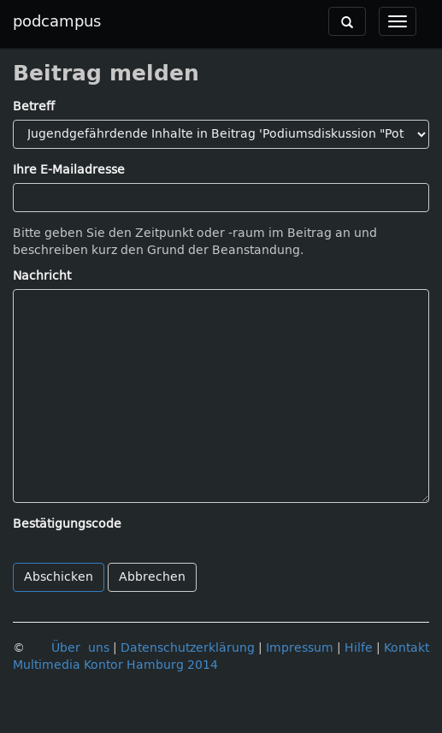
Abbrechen (152, 577)
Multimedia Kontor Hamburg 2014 (115, 665)
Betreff (34, 106)
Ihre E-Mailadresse (69, 170)
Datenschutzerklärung (188, 648)
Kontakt (406, 648)
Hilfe (359, 648)
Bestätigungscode (67, 524)
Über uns (80, 648)
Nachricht (42, 276)
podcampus (57, 21)
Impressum (299, 648)
